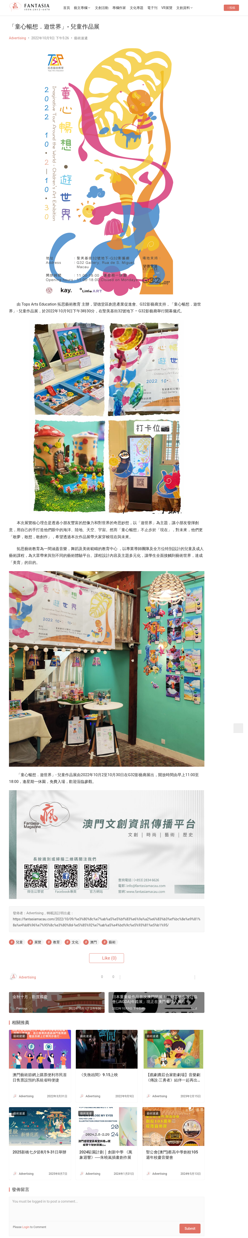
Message (221, 101)
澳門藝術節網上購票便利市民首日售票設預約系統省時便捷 (34, 1039)
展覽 (37, 911)
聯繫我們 (49, 1214)
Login (26, 1181)
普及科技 (92, 1222)
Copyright (30, 1222)
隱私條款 (89, 1214)
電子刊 (165, 8)
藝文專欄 (94, 8)
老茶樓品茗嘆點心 (218, 544)
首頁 (79, 8)
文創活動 (115, 8)
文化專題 (149, 8)
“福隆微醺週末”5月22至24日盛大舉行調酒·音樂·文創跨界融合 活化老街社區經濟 (209, 130)
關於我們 (29, 1214)
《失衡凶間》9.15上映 (87, 1036)
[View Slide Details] (210, 226)
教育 (56, 911)
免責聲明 (109, 1214)
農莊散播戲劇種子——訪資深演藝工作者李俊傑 (222, 447)
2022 (54, 1222)
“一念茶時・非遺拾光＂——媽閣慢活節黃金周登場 (221, 369)
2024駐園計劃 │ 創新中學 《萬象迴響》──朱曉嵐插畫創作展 (89, 1109)
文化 (75, 911)
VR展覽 (180, 8)
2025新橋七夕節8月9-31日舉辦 (34, 1109)
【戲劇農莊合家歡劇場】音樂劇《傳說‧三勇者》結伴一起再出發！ (146, 1039)
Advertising (17, 38)
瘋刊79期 (192, 172)
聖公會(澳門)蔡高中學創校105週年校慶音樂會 (144, 1109)
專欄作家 (132, 8)
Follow (195, 101)
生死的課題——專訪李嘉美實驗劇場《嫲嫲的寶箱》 (222, 572)
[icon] (205, 1219)
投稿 (231, 23)
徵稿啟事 (69, 1214)
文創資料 (196, 8)
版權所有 (16, 1222)
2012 (46, 1222)
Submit (158, 1181)
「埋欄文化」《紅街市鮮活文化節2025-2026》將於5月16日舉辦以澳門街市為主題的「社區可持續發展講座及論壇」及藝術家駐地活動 (209, 154)
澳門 (93, 911)
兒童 (19, 911)
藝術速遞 (81, 38)
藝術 (112, 911)
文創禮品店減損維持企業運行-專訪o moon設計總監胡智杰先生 (222, 617)
